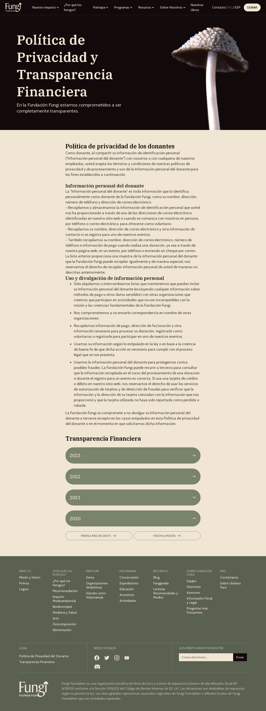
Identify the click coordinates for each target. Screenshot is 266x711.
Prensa (24, 583)
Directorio (194, 587)
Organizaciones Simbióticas (97, 585)
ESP (237, 7)
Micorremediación (65, 591)
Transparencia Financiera (36, 662)
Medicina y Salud (64, 612)
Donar (252, 7)
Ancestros (126, 595)
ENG (228, 7)
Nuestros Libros (197, 7)
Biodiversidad (62, 607)
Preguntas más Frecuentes (197, 610)
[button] (45, 7)
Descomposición (64, 624)
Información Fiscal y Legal (199, 600)
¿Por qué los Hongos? (61, 583)
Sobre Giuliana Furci (230, 585)
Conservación (129, 577)
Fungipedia (161, 583)
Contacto (218, 7)
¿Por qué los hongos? (73, 7)
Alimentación (62, 630)
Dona (90, 577)
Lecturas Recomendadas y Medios (165, 593)
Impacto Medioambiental (64, 599)
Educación (126, 589)
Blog (156, 577)
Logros (24, 589)
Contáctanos (229, 577)
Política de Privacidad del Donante (44, 656)
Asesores (193, 593)
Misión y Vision (29, 577)
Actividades (127, 601)
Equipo (191, 581)
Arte (56, 618)
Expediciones (128, 583)
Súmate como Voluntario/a (96, 595)
